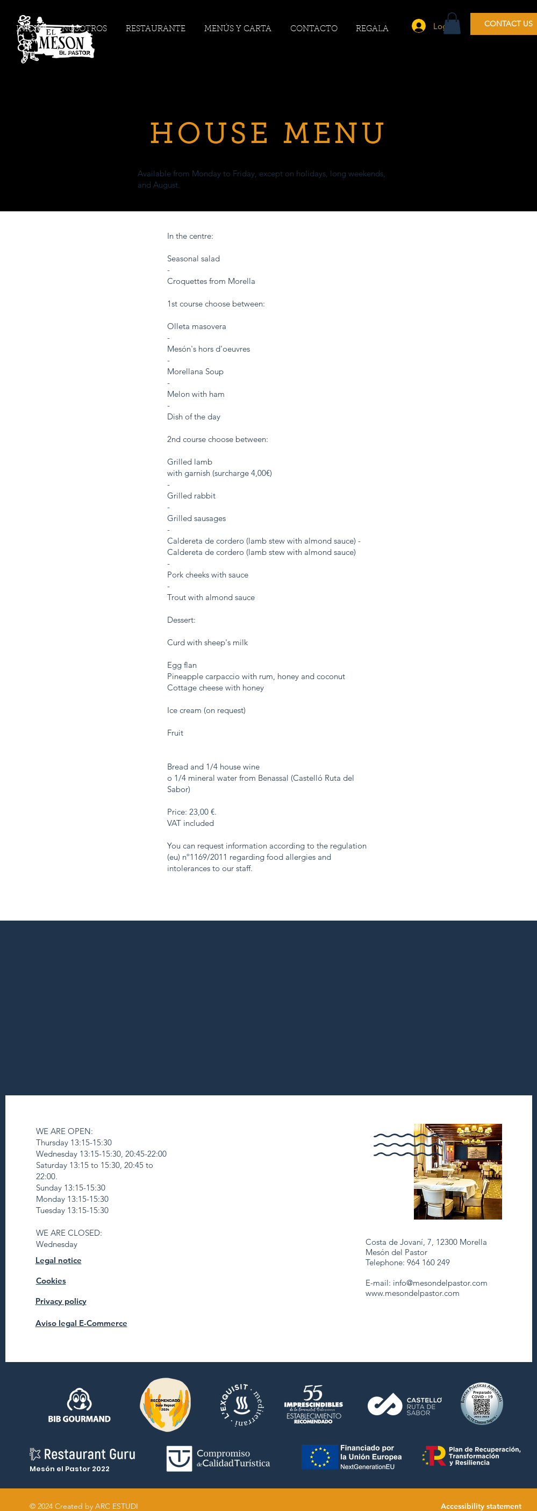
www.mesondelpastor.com (413, 1293)
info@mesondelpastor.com (440, 1283)
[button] (452, 23)
